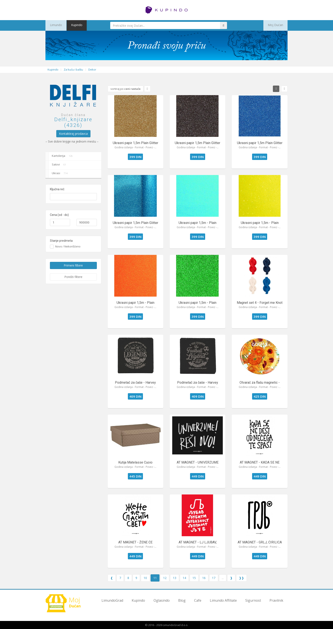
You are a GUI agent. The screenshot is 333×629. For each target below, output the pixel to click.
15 (194, 578)
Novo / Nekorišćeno (67, 246)
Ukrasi (57, 173)
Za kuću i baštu (73, 69)
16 (204, 578)
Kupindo (71, 25)
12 (164, 578)
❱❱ (241, 578)
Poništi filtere (73, 277)
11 (155, 578)
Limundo (54, 25)
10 (145, 578)
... (223, 578)
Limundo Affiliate (223, 600)
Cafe (197, 600)
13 (174, 578)
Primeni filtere (73, 265)
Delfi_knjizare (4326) (73, 122)
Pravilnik (276, 600)
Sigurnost (253, 600)
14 (184, 578)
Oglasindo (162, 600)
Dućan (64, 603)
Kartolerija (59, 156)
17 (213, 578)
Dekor (92, 69)
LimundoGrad (112, 600)
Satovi (56, 165)
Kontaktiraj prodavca (73, 134)
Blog (182, 600)
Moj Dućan (277, 25)
